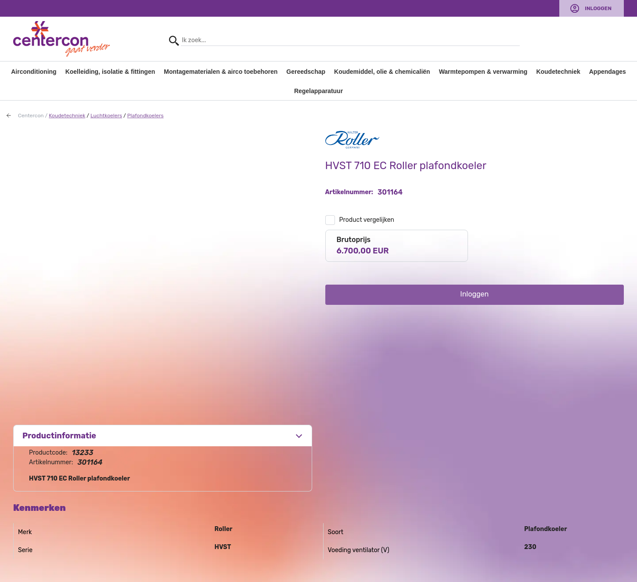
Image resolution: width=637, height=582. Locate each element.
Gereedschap (305, 71)
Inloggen (598, 8)
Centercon (31, 115)
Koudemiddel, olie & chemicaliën (382, 71)
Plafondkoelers (145, 115)
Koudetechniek (558, 71)
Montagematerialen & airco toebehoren (220, 71)
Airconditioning (33, 71)
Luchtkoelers (106, 115)
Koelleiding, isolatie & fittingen (110, 71)
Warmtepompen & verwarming (483, 71)
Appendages (607, 71)
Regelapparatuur (318, 90)
